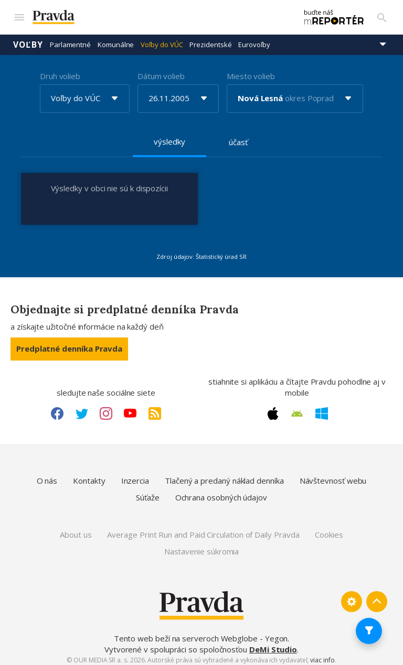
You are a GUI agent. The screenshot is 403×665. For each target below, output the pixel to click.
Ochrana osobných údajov (221, 492)
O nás (47, 476)
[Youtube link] (130, 408)
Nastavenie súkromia (201, 546)
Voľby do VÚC (162, 39)
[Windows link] (321, 408)
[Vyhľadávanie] (382, 14)
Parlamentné (70, 39)
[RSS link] (155, 408)
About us (75, 530)
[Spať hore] (376, 596)
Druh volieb (60, 71)
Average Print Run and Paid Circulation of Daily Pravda (203, 530)
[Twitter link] (82, 408)
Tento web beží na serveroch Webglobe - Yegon (201, 633)
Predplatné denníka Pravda (69, 344)
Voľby (28, 39)
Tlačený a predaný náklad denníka (224, 476)
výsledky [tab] (169, 136)
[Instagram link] (106, 408)
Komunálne (116, 39)
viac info (322, 654)
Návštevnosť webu (333, 476)
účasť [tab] (238, 137)
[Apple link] (273, 408)
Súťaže (148, 492)
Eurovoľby (254, 39)
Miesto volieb (251, 71)
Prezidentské (210, 39)
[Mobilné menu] (18, 15)
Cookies (329, 530)
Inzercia (135, 476)
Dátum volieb (161, 71)
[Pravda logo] (153, 15)
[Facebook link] (57, 408)
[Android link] (297, 408)
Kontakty (89, 476)
